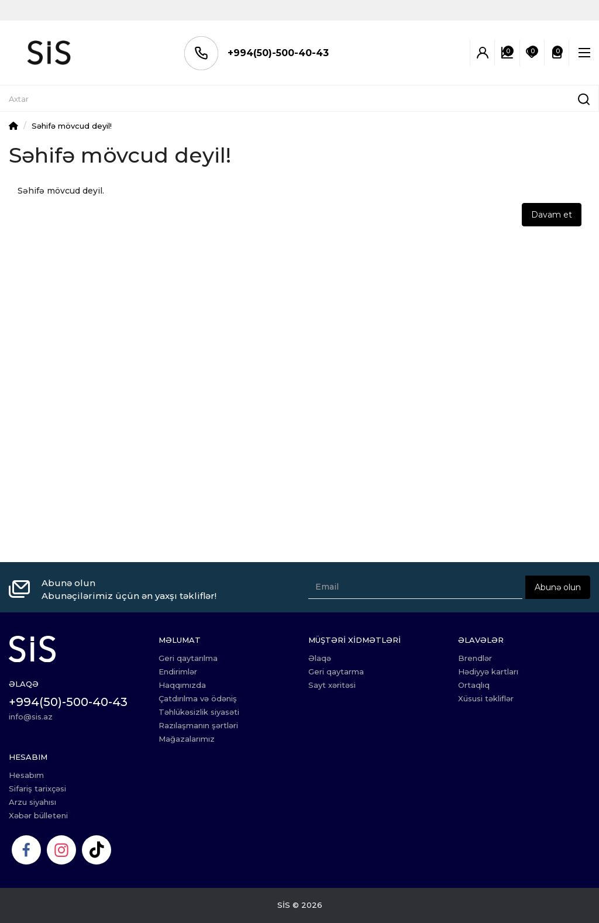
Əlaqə (319, 658)
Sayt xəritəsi (332, 685)
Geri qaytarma (336, 671)
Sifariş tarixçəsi (37, 788)
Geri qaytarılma (188, 658)
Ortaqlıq (474, 685)
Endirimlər (178, 671)
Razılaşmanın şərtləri (198, 725)
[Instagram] (61, 850)
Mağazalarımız (187, 738)
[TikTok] (96, 850)
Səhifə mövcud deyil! (72, 125)
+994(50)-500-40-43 (263, 52)
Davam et (551, 214)
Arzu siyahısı (32, 802)
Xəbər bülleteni (38, 815)
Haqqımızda (182, 685)
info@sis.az (31, 716)
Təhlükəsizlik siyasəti (199, 712)
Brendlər (475, 658)
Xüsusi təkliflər (486, 698)
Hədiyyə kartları (488, 671)
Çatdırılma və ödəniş (198, 698)
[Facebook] (26, 850)
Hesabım (26, 775)
